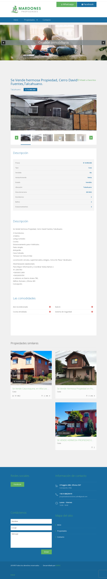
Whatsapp (67, 4)
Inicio (16, 20)
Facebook (88, 4)
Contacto (47, 20)
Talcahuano (16, 89)
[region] (53, 42)
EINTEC (58, 565)
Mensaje (31, 540)
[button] (3, 42)
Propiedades (29, 20)
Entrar (13, 575)
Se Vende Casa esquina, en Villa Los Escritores (34, 388)
